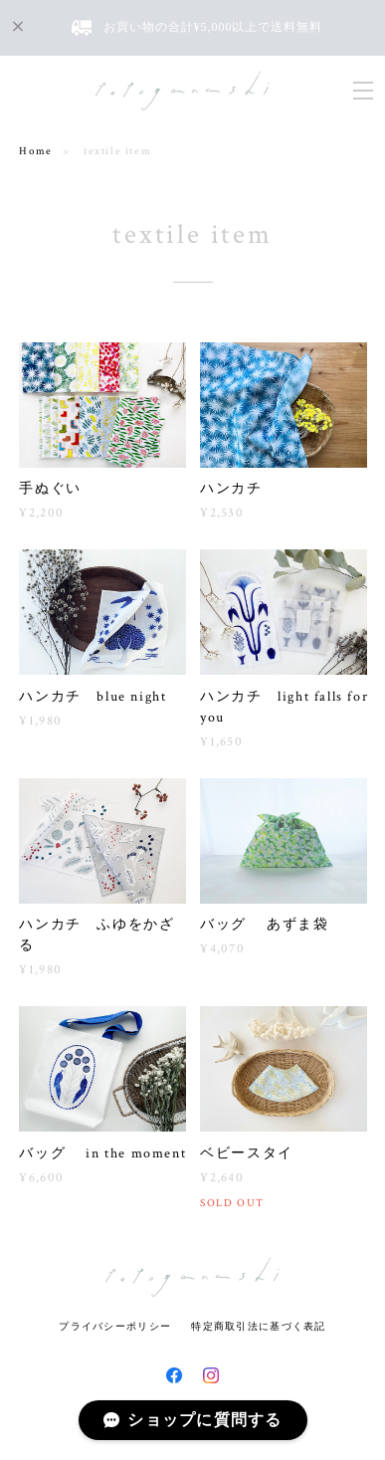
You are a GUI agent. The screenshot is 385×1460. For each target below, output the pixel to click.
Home (35, 151)
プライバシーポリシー (115, 1326)
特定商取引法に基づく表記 (258, 1326)
